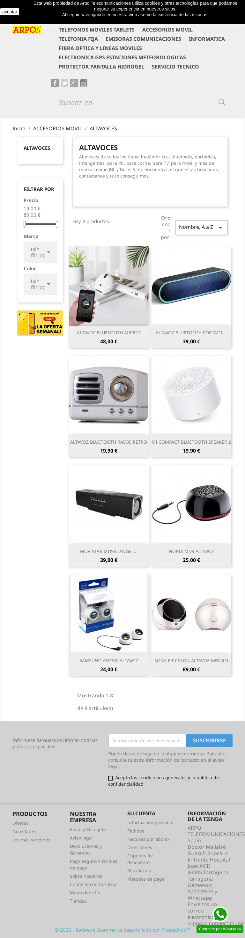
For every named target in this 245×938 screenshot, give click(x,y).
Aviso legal (81, 838)
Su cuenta (141, 813)
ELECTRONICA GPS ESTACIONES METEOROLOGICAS (122, 57)
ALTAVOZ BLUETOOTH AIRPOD (109, 333)
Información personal (150, 822)
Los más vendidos (31, 840)
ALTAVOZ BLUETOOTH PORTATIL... (191, 333)
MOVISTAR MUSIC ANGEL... (108, 551)
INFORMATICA (207, 38)
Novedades (24, 831)
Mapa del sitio (85, 893)
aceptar (9, 11)
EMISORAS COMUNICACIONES (143, 38)
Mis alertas (139, 871)
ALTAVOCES (37, 148)
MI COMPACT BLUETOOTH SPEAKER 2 (191, 442)
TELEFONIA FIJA (78, 38)
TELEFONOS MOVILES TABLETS (97, 29)
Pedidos (135, 831)
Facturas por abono (148, 839)
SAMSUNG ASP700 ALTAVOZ (108, 661)
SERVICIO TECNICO (175, 66)
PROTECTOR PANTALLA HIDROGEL (101, 66)
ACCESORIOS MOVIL (167, 29)
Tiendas (78, 901)
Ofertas (20, 823)
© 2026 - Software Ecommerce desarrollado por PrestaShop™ (122, 930)
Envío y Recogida (88, 829)
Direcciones (139, 847)
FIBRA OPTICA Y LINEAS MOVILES (100, 48)
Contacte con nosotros (93, 884)
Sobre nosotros (86, 876)
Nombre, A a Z (201, 227)
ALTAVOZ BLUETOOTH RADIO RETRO (108, 442)
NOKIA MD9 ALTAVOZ (191, 551)
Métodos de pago (146, 879)
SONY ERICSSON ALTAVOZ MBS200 (191, 661)
